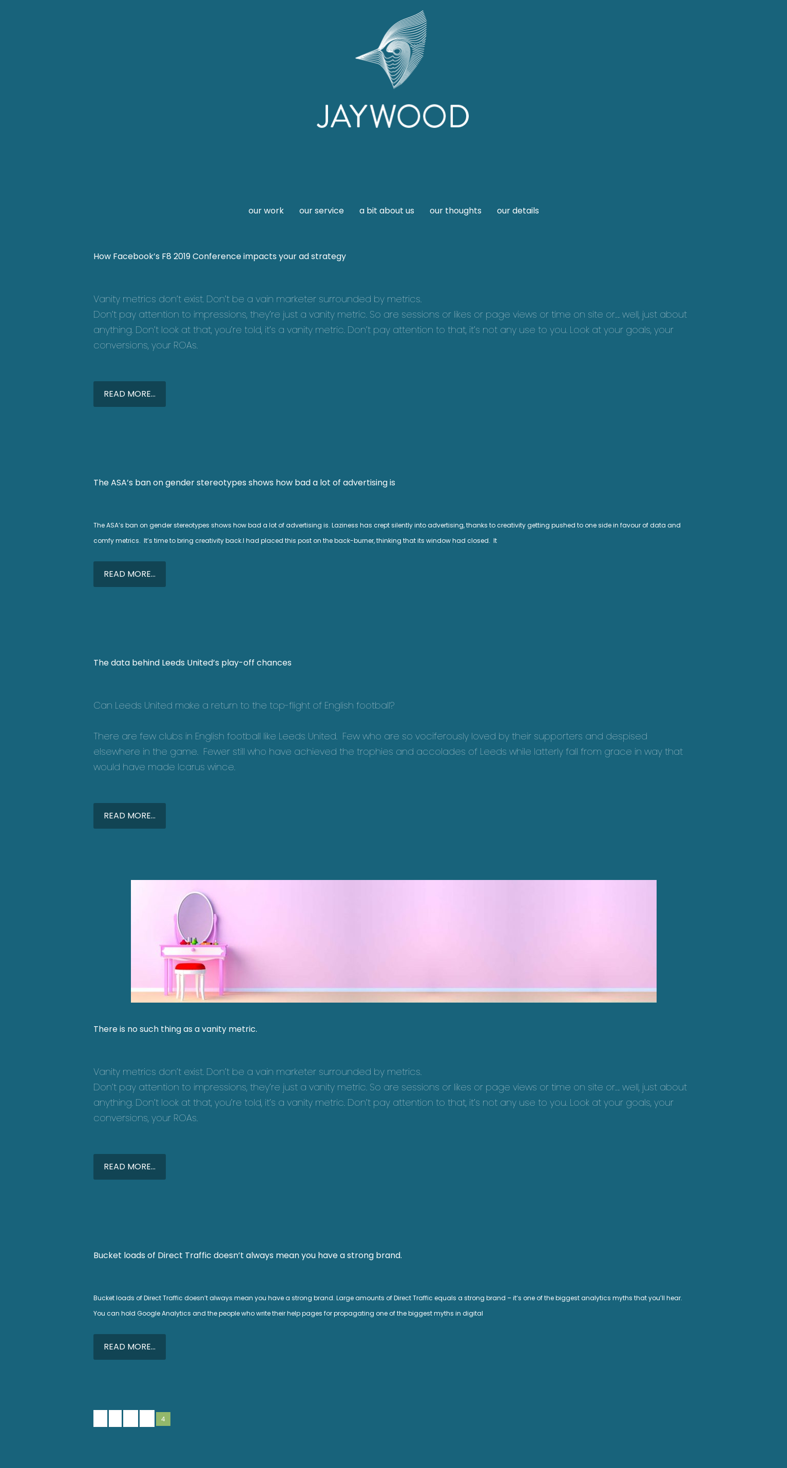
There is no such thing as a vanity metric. (175, 1029)
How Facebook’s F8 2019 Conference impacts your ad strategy (219, 256)
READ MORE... (130, 394)
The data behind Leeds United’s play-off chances (192, 663)
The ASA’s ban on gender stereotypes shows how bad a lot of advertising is (244, 482)
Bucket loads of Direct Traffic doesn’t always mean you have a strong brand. (247, 1255)
